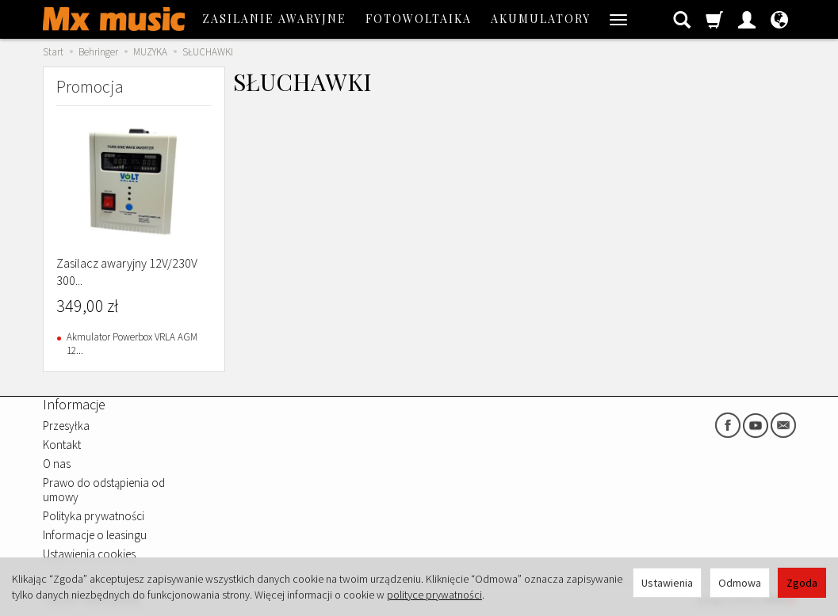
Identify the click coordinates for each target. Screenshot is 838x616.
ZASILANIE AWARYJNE (274, 18)
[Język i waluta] (779, 19)
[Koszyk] (714, 19)
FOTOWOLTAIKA (418, 18)
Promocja (90, 86)
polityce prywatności (434, 594)
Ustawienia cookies (89, 553)
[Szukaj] (681, 19)
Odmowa (739, 583)
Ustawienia (667, 583)
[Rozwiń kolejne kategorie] (618, 19)
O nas (57, 463)
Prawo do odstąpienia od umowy (104, 489)
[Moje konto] (746, 19)
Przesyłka (66, 425)
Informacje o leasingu (95, 534)
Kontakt (62, 444)
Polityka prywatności (93, 515)
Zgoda (801, 583)
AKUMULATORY (541, 18)
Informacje (74, 404)
